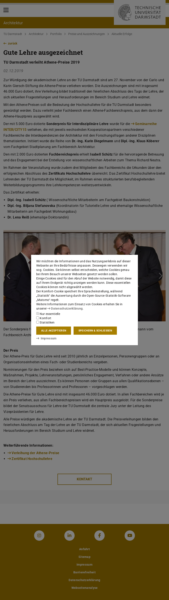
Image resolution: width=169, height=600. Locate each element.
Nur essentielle (48, 314)
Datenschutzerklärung (65, 308)
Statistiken (45, 322)
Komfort (43, 318)
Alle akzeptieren (53, 330)
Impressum (46, 338)
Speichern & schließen (95, 330)
